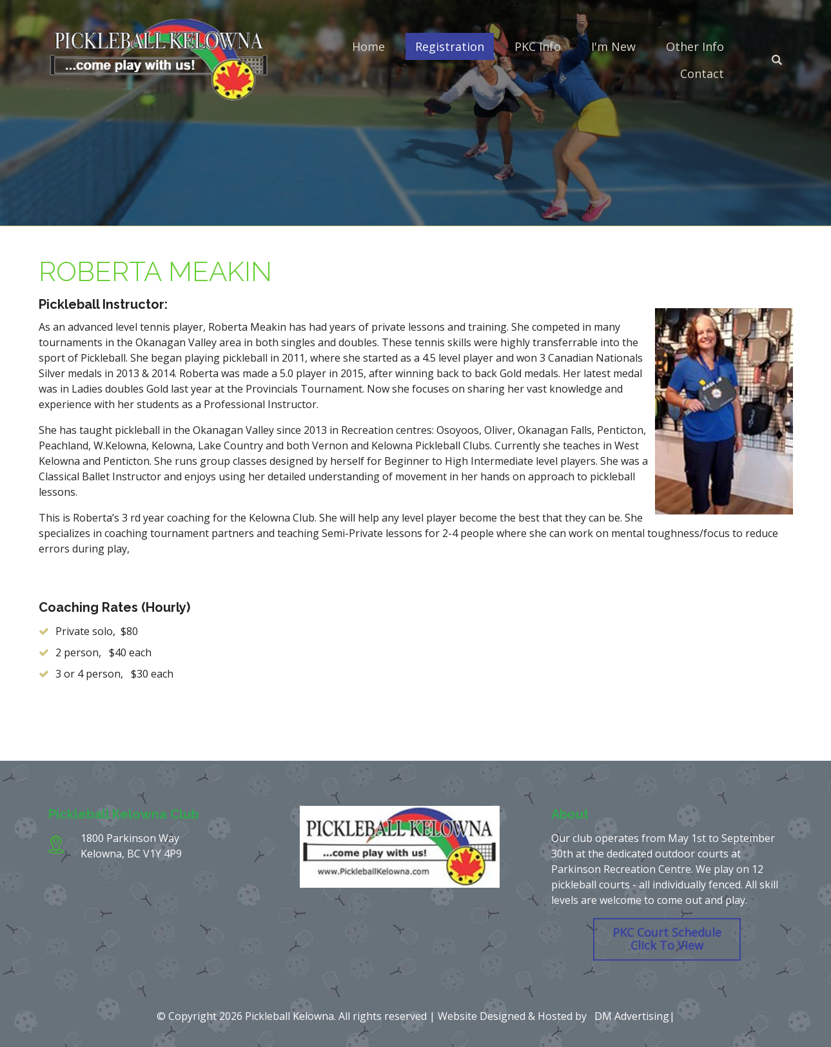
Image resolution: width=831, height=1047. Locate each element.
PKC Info (537, 46)
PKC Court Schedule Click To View (666, 939)
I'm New (613, 46)
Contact (702, 73)
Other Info (695, 46)
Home (368, 46)
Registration (449, 46)
